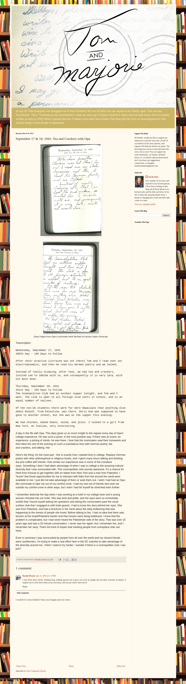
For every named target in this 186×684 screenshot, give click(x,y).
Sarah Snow (153, 177)
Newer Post (21, 666)
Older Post (121, 666)
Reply (25, 587)
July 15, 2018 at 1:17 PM (46, 576)
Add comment (23, 593)
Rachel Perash (29, 576)
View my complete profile (145, 204)
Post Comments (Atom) (36, 671)
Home (71, 666)
